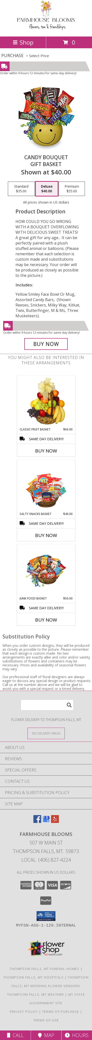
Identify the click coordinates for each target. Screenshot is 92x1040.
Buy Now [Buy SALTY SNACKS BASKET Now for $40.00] (46, 535)
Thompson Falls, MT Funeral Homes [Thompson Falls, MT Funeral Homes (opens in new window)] (44, 969)
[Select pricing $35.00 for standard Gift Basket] (21, 189)
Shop (23, 42)
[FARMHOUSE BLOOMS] (46, 29)
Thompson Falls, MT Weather (35, 994)
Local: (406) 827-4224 (46, 859)
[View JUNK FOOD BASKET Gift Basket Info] (46, 570)
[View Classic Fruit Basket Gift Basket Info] (46, 401)
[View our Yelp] (55, 821)
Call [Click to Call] (15, 1035)
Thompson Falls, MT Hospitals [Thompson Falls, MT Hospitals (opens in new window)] (33, 977)
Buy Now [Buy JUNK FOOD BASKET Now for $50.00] (46, 620)
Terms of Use (46, 1020)
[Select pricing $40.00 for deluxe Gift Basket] (47, 189)
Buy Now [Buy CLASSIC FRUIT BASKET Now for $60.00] (46, 451)
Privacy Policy (24, 1011)
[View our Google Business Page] (46, 821)
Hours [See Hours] (77, 1035)
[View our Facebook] (37, 821)
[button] (46, 916)
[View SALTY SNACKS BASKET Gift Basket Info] (46, 486)
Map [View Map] (46, 1035)
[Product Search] (47, 704)
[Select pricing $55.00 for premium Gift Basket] (72, 189)
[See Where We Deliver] (46, 733)
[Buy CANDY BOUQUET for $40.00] (46, 344)
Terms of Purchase (60, 1011)
